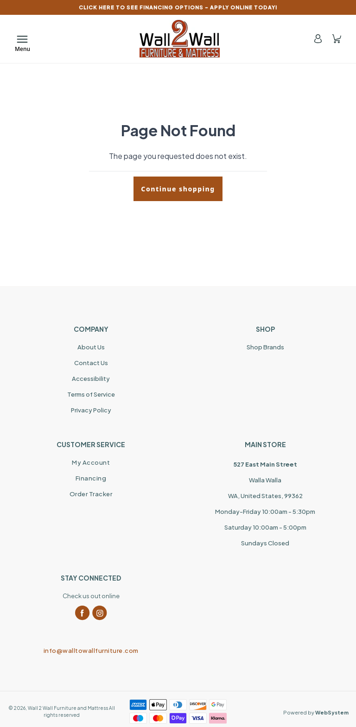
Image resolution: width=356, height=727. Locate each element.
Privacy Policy (91, 410)
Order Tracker (91, 494)
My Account (91, 462)
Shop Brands (265, 347)
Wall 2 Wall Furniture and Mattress (68, 708)
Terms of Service (91, 394)
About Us (91, 347)
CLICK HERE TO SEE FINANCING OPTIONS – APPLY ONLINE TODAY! (178, 7)
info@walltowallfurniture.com (91, 650)
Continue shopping (178, 188)
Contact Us (91, 363)
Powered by (316, 712)
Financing (91, 478)
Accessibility (91, 378)
